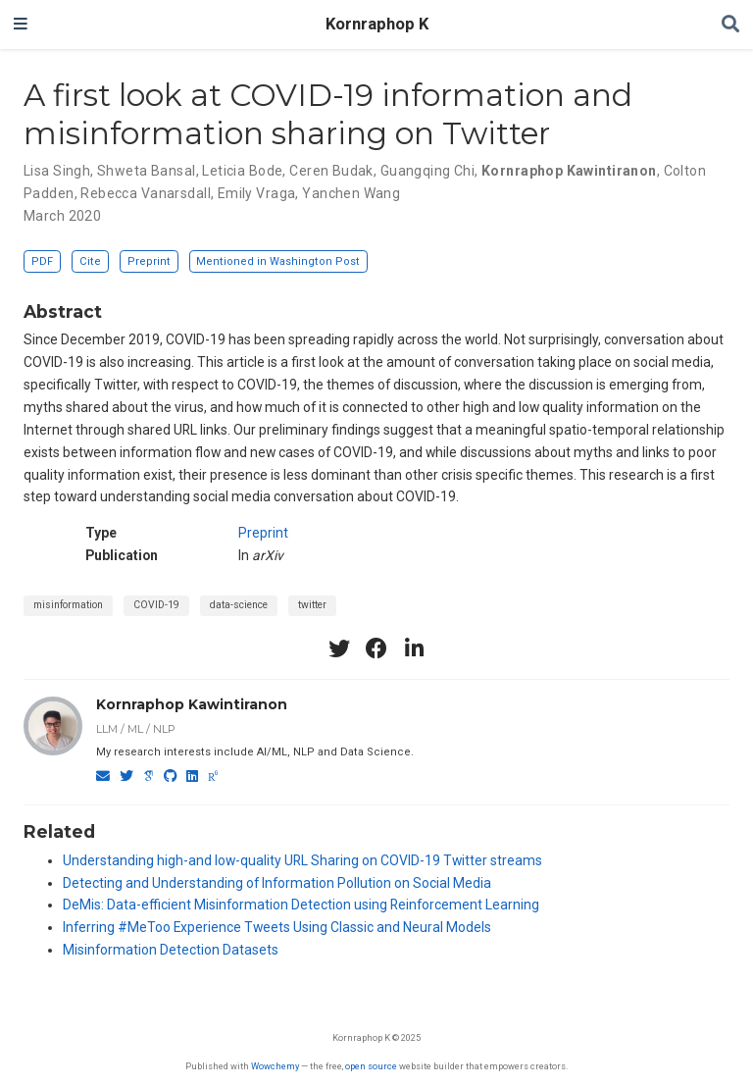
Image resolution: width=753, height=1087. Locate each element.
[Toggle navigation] (20, 24)
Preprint (149, 261)
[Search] (730, 25)
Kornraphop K (377, 24)
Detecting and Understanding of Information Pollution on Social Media (277, 883)
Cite (90, 261)
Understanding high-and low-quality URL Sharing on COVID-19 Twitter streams (302, 860)
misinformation (68, 604)
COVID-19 (156, 604)
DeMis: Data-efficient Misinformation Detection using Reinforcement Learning (301, 904)
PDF (42, 261)
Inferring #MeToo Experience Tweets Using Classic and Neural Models (277, 927)
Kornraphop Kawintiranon (191, 704)
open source (371, 1066)
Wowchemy (275, 1066)
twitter (312, 604)
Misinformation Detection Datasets (170, 950)
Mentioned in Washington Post (278, 261)
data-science (239, 604)
